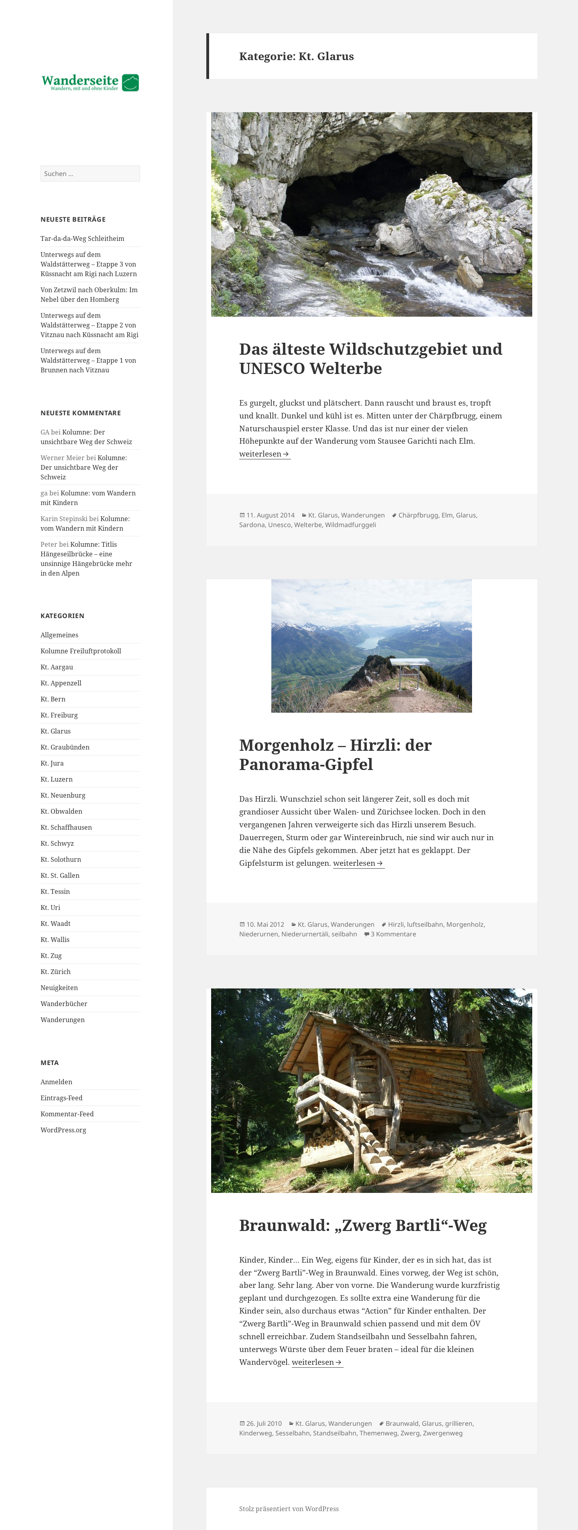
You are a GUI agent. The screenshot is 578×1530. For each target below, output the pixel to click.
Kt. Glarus (56, 731)
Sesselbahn (292, 1433)
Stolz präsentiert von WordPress (289, 1508)
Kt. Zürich (56, 971)
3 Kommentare (393, 934)
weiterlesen (265, 454)
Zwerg (410, 1433)
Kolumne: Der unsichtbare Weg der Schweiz (84, 467)
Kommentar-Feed (67, 1114)
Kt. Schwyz (57, 843)
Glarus (466, 515)
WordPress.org (63, 1130)
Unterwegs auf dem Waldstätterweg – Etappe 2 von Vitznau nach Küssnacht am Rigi (89, 325)
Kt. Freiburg (59, 715)
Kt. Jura (52, 763)
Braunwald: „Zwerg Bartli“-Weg (363, 1224)
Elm (447, 515)
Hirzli (396, 924)
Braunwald (402, 1423)
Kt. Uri (50, 907)
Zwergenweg (443, 1433)
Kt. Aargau (57, 667)
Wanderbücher (64, 1003)
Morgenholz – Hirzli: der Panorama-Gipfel (335, 754)
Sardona (252, 524)
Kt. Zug (51, 955)
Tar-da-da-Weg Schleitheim (82, 238)
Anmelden (56, 1081)
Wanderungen (63, 1019)
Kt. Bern (53, 699)
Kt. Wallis (55, 939)
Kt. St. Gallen (60, 875)
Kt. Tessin (55, 891)
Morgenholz (465, 924)
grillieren (458, 1423)
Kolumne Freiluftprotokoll (81, 651)
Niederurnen (258, 934)
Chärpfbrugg (418, 515)
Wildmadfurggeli (350, 524)
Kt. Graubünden (65, 747)
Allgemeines (59, 635)
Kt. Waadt (56, 923)
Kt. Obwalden (61, 811)
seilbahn (344, 934)
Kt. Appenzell (61, 683)
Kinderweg (255, 1433)
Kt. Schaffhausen (66, 827)
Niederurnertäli (304, 934)
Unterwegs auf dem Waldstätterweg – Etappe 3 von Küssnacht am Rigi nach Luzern (89, 264)
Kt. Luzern (57, 779)
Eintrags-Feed (62, 1097)
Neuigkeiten (59, 987)
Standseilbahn (334, 1433)
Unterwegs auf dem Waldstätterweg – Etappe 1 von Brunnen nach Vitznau (88, 360)
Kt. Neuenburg (63, 795)
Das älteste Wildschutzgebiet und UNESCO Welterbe (371, 358)
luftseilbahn (425, 924)
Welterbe (308, 524)
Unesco (279, 524)
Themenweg (378, 1433)
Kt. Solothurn (61, 859)
